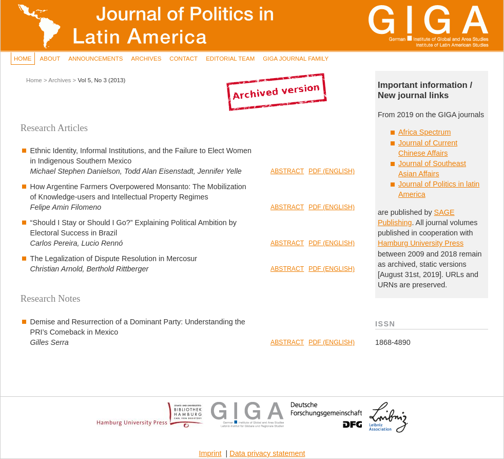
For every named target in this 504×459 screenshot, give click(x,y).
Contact (183, 59)
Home (23, 59)
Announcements (95, 59)
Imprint (210, 453)
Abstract (287, 171)
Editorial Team (230, 59)
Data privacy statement (267, 453)
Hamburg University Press (420, 243)
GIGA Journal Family (295, 59)
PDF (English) (331, 171)
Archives (146, 59)
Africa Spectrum (424, 132)
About (50, 59)
